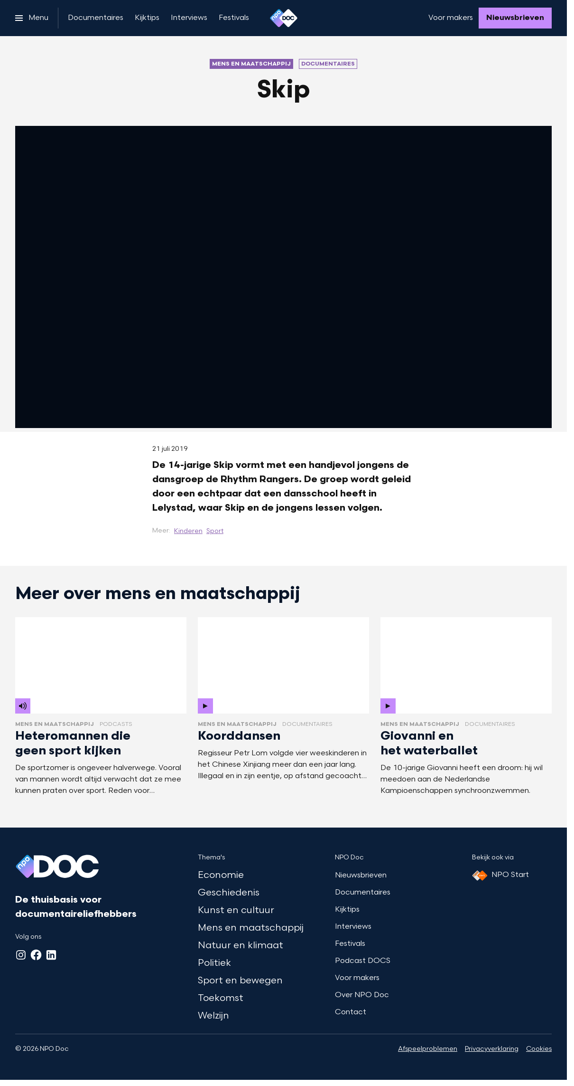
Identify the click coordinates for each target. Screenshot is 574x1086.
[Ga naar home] (283, 18)
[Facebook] (36, 955)
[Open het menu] (31, 18)
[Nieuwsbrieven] (515, 18)
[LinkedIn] (51, 955)
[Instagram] (21, 955)
